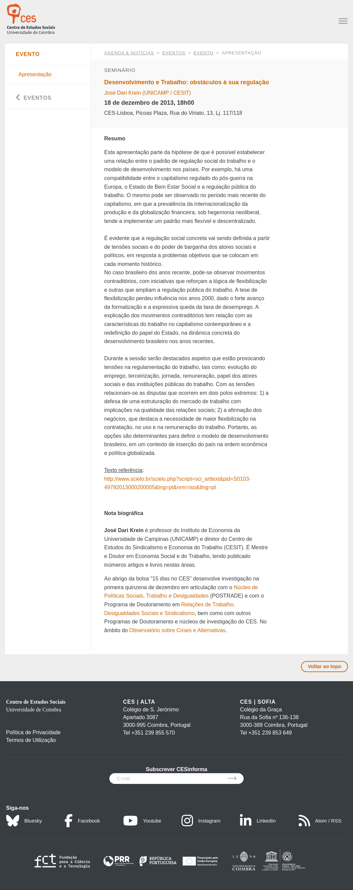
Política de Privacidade (33, 732)
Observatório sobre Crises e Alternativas (177, 630)
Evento (203, 52)
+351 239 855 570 (153, 733)
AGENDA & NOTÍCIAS (129, 52)
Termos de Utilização (31, 740)
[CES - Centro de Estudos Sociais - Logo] (31, 18)
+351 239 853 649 (270, 733)
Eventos (174, 52)
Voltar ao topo (324, 666)
